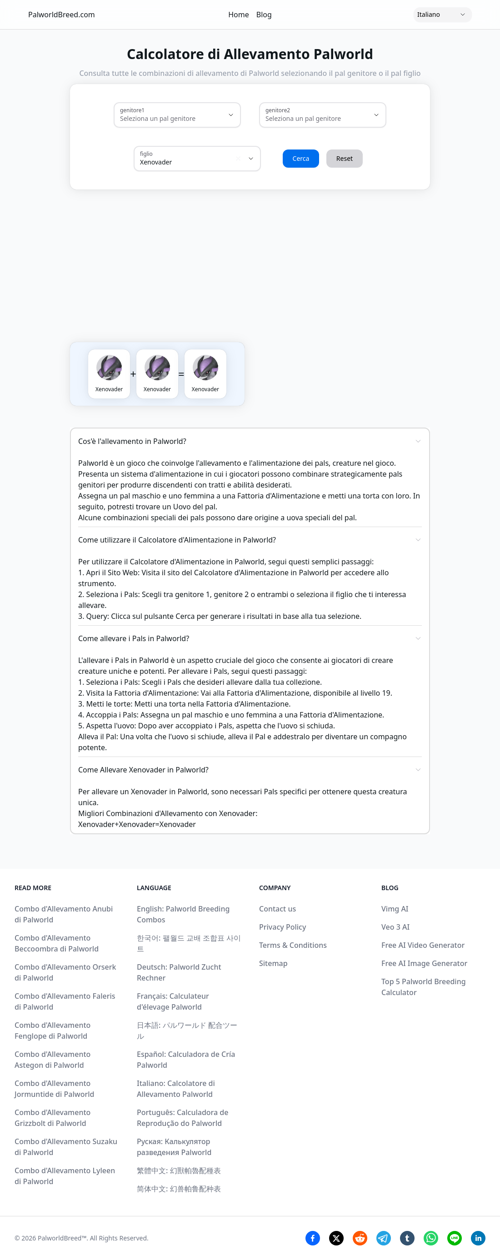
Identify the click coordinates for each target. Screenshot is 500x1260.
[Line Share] (454, 1238)
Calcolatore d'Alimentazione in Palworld (261, 573)
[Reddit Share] (360, 1238)
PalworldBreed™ (62, 1238)
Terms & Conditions (293, 945)
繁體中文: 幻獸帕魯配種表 (179, 1170)
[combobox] (164, 118)
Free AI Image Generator (424, 963)
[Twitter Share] (336, 1238)
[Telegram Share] (383, 1238)
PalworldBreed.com (61, 15)
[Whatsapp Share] (431, 1238)
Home (238, 15)
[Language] (443, 14)
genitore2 (277, 110)
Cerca (301, 158)
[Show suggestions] (231, 115)
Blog (264, 15)
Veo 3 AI (395, 927)
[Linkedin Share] (478, 1238)
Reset (344, 158)
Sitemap (273, 963)
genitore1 (132, 110)
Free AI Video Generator (423, 945)
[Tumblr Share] (407, 1238)
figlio (146, 153)
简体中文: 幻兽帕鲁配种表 (179, 1189)
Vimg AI (395, 909)
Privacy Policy (282, 927)
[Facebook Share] (312, 1238)
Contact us (277, 909)
